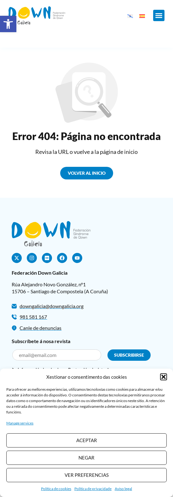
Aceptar (86, 440)
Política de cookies (56, 488)
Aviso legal (123, 488)
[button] (8, 24)
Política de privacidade (93, 488)
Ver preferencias (87, 475)
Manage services (19, 423)
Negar (86, 457)
